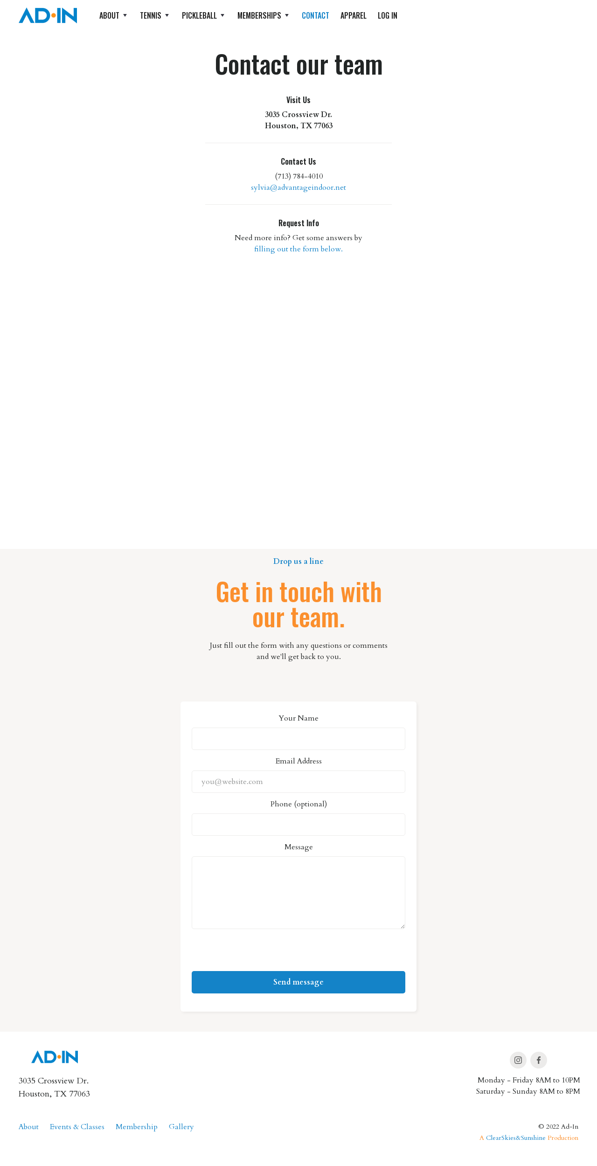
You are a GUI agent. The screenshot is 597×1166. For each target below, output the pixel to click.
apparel (353, 15)
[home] (48, 15)
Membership (137, 1127)
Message (299, 847)
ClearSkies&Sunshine (516, 1137)
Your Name (298, 718)
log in (387, 15)
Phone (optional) (299, 804)
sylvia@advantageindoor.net (298, 187)
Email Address (299, 761)
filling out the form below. (298, 249)
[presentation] (262, 953)
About (29, 1127)
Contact (315, 15)
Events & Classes (77, 1127)
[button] (114, 15)
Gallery (181, 1127)
